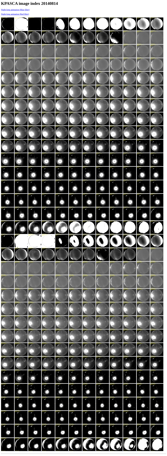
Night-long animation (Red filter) (15, 14)
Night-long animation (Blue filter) (15, 10)
